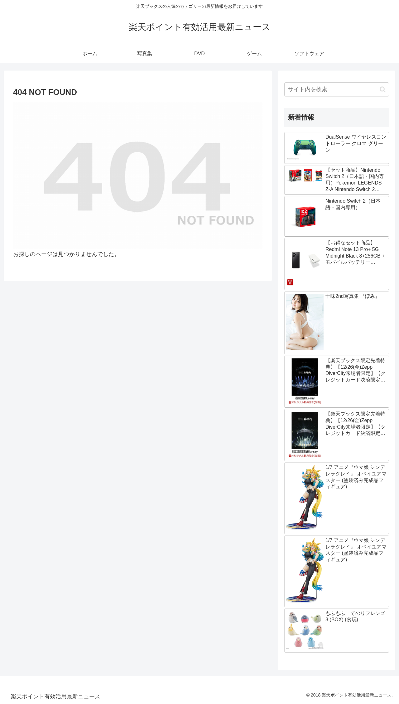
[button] (382, 89)
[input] (336, 89)
